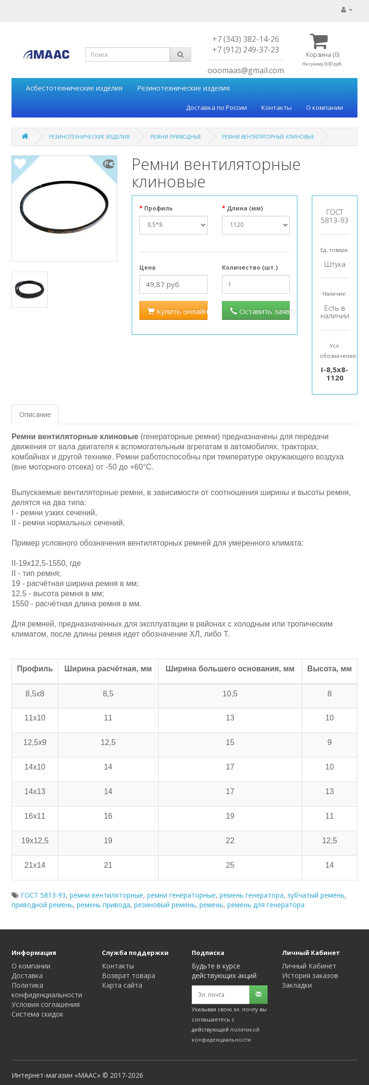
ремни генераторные (181, 895)
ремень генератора (251, 895)
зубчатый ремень (315, 895)
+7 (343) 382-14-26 (245, 39)
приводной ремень (42, 904)
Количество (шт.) (250, 267)
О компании (324, 107)
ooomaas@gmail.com (246, 70)
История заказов (310, 975)
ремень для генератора (266, 904)
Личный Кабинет (309, 965)
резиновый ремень (165, 904)
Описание (35, 414)
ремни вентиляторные (106, 895)
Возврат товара (128, 975)
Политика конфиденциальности (47, 989)
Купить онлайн (178, 311)
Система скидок (37, 1014)
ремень (211, 904)
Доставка (27, 975)
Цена (147, 267)
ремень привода (103, 904)
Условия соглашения (46, 1004)
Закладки (297, 985)
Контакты (276, 107)
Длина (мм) (245, 208)
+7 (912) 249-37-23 (245, 49)
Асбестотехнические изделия (74, 87)
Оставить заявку (260, 311)
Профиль (158, 208)
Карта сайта (122, 985)
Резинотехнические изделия (183, 87)
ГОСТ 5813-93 (43, 895)
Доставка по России (216, 107)
